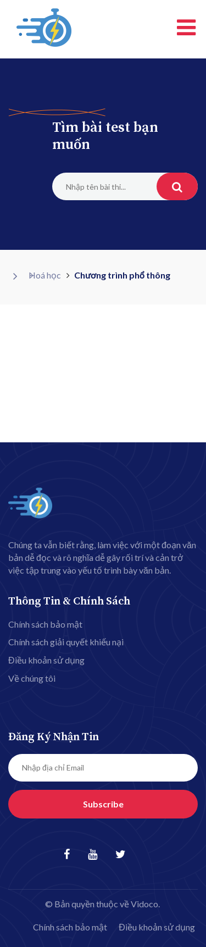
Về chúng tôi (31, 678)
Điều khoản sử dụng (46, 660)
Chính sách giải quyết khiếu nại (66, 641)
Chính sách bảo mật (45, 624)
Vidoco (144, 903)
